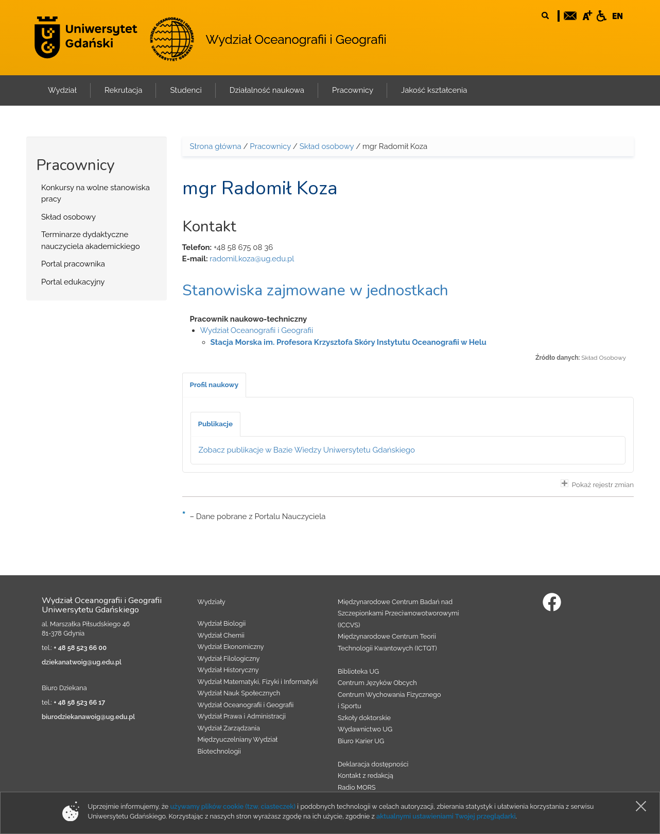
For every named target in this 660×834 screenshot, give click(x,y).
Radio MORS (357, 787)
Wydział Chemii (221, 635)
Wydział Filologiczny (229, 658)
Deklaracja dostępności (373, 764)
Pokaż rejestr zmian (597, 484)
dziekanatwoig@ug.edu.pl (81, 662)
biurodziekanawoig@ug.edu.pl (88, 717)
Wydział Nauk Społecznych (239, 693)
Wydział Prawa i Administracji (242, 716)
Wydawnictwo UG (365, 729)
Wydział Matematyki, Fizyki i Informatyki (258, 682)
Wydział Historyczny (228, 670)
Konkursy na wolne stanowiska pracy (95, 193)
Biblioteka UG (358, 671)
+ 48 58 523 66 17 (79, 702)
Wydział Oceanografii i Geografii (295, 39)
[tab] (214, 385)
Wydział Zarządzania (229, 728)
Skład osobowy (68, 217)
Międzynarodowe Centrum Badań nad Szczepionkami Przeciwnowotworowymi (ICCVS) (398, 613)
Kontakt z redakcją (365, 775)
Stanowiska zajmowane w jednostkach (315, 290)
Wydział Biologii (222, 623)
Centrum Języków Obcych (377, 683)
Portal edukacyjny (73, 282)
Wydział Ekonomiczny (231, 646)
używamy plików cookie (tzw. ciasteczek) (233, 806)
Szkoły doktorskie (364, 718)
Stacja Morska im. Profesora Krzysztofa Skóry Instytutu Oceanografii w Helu (349, 342)
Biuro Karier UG (361, 741)
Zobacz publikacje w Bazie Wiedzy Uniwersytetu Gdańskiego (307, 450)
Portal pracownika (73, 264)
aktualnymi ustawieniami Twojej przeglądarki (445, 816)
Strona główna (215, 146)
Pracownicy (270, 146)
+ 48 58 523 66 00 (80, 648)
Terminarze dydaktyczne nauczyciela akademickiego (90, 240)
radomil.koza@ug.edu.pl (252, 258)
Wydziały (211, 602)
